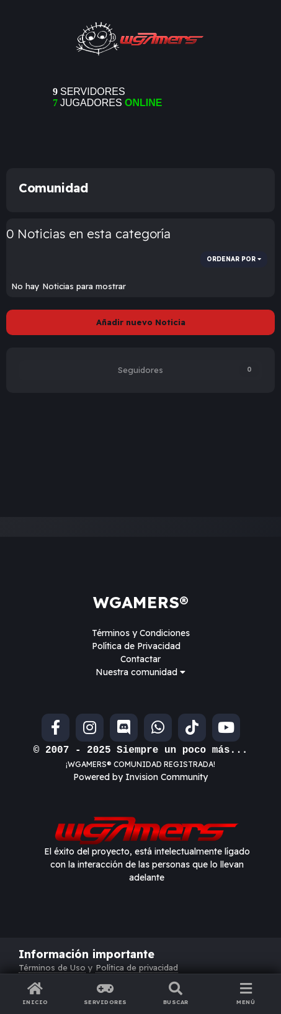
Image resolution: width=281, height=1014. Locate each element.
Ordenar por (234, 259)
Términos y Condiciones (141, 633)
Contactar (140, 659)
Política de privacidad (137, 967)
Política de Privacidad (136, 646)
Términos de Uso (52, 967)
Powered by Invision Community (140, 777)
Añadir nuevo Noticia (140, 322)
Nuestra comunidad (140, 672)
